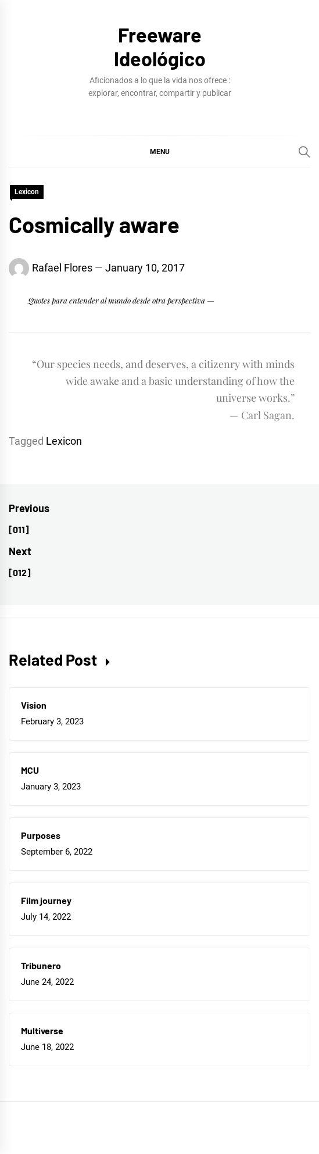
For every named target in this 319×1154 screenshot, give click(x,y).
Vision (33, 704)
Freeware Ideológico (160, 46)
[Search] (304, 151)
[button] (159, 151)
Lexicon (27, 192)
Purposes (40, 835)
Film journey (46, 900)
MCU (30, 770)
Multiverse (42, 1030)
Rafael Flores (62, 268)
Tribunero (41, 965)
